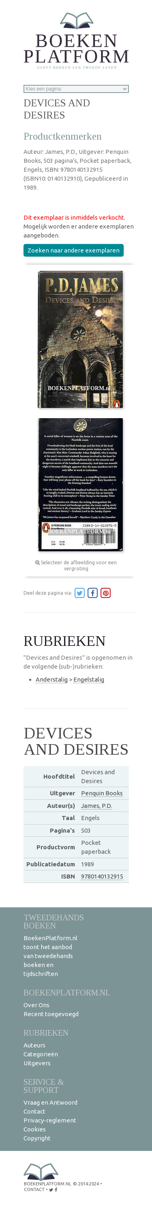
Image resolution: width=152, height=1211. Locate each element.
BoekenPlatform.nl (67, 992)
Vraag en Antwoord (50, 1102)
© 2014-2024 (86, 1183)
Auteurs (34, 1045)
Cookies (35, 1129)
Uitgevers (37, 1063)
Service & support (44, 1085)
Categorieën (41, 1054)
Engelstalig (88, 679)
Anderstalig (52, 679)
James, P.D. (96, 805)
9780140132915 (102, 876)
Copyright (37, 1138)
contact (34, 1189)
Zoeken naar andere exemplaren (74, 250)
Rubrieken (46, 1032)
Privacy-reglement (50, 1120)
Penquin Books (102, 793)
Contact (34, 1111)
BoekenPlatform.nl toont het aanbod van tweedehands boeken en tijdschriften (50, 956)
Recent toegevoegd (51, 1013)
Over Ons (36, 1005)
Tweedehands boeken (54, 921)
